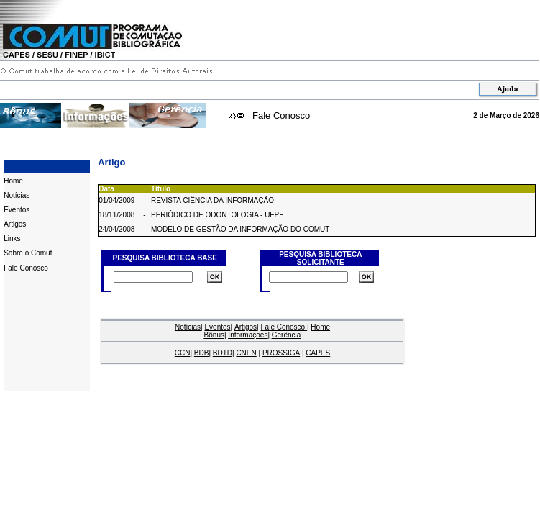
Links (12, 238)
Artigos (15, 224)
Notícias (16, 195)
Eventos (16, 210)
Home (13, 181)
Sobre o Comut (28, 253)
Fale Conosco (281, 115)
